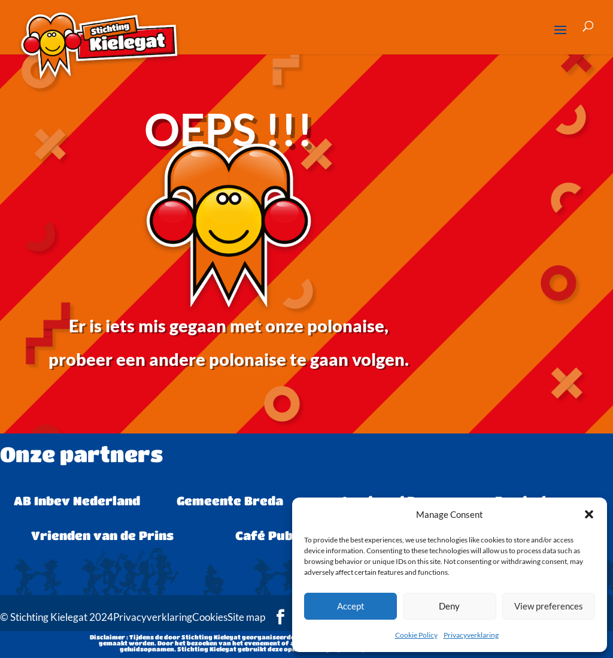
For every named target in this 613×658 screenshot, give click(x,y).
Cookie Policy (416, 634)
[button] (589, 514)
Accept (351, 606)
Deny (449, 606)
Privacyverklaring (471, 634)
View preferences (548, 606)
